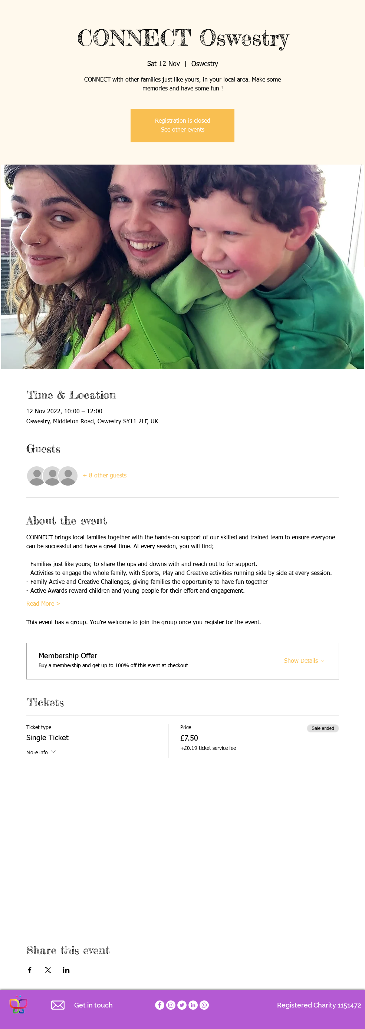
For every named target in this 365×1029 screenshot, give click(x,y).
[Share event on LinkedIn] (66, 970)
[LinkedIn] (193, 1005)
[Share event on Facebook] (29, 970)
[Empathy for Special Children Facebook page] (159, 1005)
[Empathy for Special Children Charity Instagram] (170, 1005)
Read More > (43, 604)
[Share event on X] (48, 970)
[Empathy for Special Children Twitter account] (182, 1005)
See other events (182, 130)
